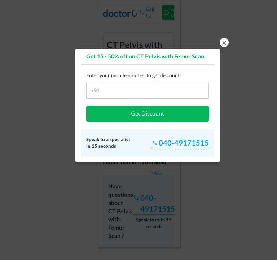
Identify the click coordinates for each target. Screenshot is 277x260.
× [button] (224, 42)
